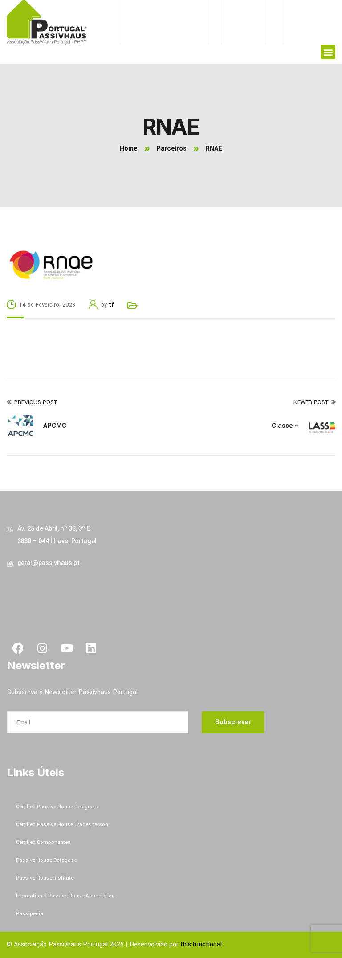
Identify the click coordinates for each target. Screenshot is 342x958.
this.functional (201, 944)
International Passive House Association (65, 896)
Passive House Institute (44, 878)
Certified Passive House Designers (57, 807)
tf (111, 305)
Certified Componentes (43, 842)
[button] (328, 52)
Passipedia (29, 913)
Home (129, 148)
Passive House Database (46, 860)
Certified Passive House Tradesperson (62, 824)
